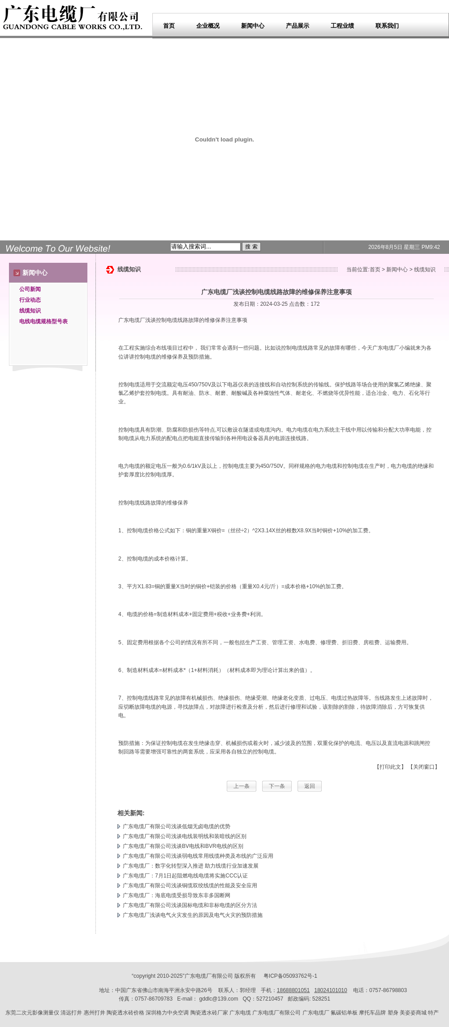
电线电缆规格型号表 (43, 321)
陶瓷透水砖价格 (125, 1013)
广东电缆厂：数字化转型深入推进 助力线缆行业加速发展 (191, 866)
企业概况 (208, 25)
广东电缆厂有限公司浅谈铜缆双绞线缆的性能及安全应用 (190, 885)
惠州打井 (94, 1013)
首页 (169, 25)
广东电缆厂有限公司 (276, 1013)
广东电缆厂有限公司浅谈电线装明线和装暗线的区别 (184, 836)
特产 (433, 1013)
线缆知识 (30, 311)
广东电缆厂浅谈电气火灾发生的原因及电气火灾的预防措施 (193, 915)
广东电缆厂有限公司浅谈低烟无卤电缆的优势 (176, 826)
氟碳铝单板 (344, 1013)
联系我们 (387, 25)
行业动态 (30, 300)
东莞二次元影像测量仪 (32, 1013)
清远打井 (71, 1013)
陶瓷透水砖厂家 (209, 1013)
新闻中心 (252, 25)
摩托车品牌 (372, 1013)
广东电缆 (240, 1013)
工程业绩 (342, 25)
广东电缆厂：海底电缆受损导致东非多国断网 (176, 895)
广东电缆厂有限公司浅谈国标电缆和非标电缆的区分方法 (190, 905)
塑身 (393, 1013)
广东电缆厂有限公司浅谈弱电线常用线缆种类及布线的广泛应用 (198, 856)
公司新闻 (30, 289)
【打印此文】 (390, 767)
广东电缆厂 (131, 320)
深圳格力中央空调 (167, 1013)
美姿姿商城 (413, 1013)
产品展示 (297, 25)
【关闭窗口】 (424, 767)
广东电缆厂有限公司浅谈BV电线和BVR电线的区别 (183, 846)
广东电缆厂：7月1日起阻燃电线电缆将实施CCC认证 (185, 876)
